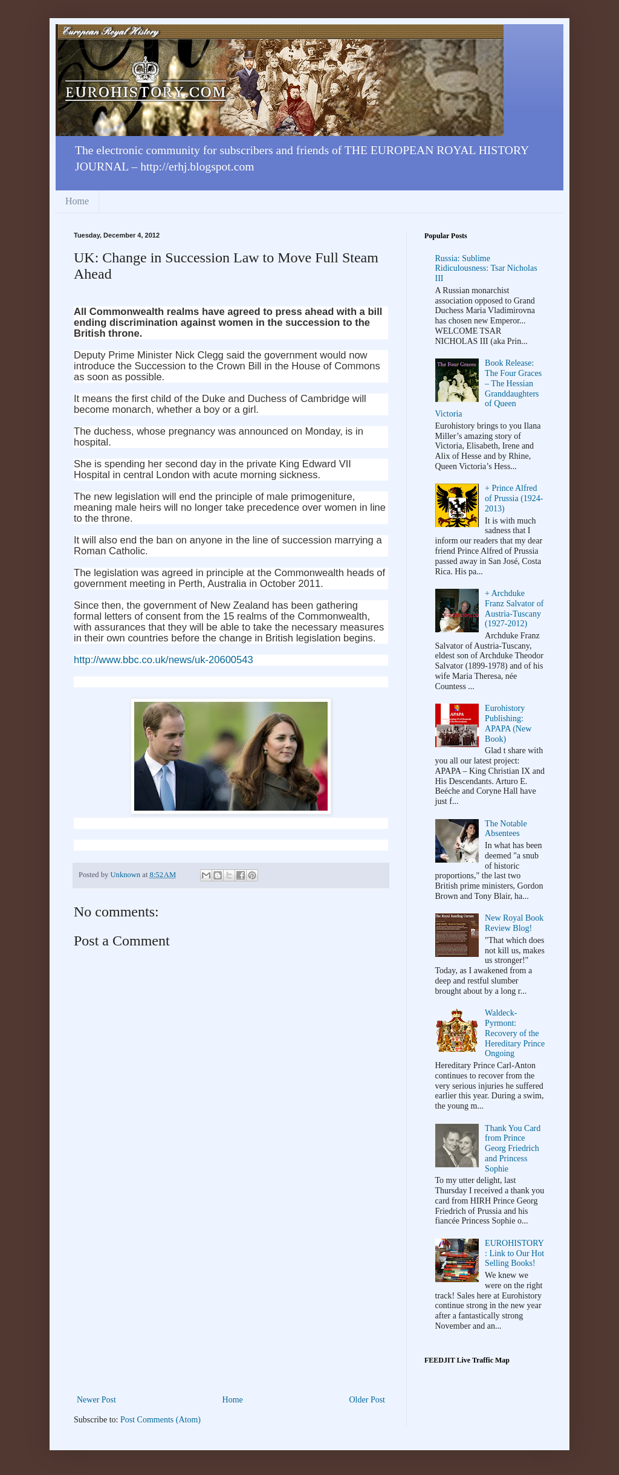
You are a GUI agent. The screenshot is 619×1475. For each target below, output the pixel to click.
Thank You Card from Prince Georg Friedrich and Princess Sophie (512, 1148)
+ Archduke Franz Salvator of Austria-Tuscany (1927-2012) (514, 608)
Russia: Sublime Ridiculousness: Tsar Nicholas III (486, 269)
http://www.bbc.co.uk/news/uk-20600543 (163, 660)
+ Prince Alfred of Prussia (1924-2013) (514, 498)
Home (77, 201)
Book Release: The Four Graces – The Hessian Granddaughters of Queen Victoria (488, 388)
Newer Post (96, 1399)
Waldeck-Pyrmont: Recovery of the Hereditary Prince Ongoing (515, 1033)
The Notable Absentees (506, 828)
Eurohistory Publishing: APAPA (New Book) (508, 723)
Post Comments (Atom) (160, 1419)
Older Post (367, 1399)
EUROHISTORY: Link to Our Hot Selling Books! (514, 1253)
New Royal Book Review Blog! (514, 923)
